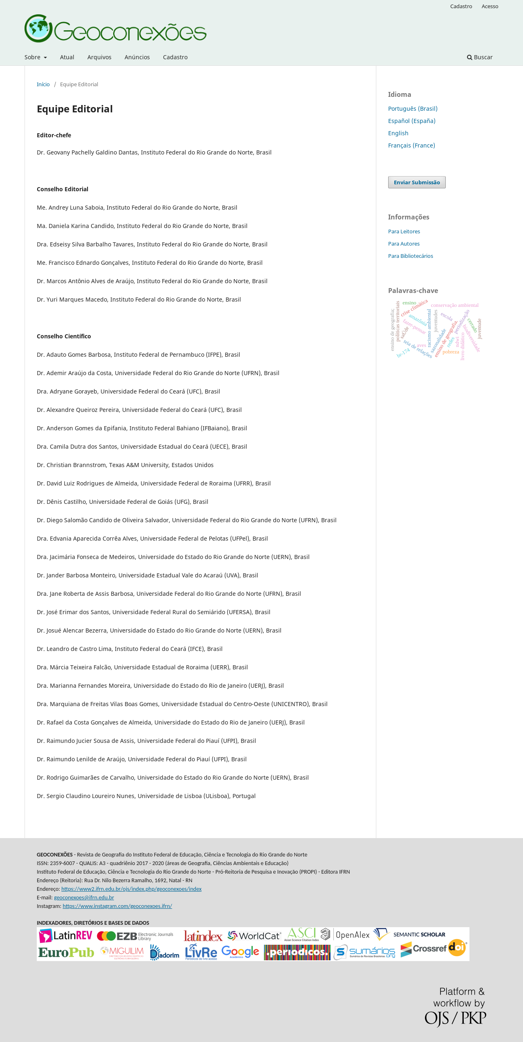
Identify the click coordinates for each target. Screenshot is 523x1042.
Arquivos (99, 57)
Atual (67, 57)
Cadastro (175, 57)
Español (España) (412, 121)
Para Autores (404, 243)
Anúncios (137, 57)
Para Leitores (404, 231)
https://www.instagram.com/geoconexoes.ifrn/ (117, 906)
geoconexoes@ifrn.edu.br (84, 897)
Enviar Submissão (417, 182)
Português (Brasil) (413, 108)
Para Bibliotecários (410, 255)
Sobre (33, 57)
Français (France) (411, 145)
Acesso (490, 6)
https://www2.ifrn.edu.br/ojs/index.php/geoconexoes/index (131, 888)
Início (43, 84)
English (398, 133)
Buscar (480, 57)
